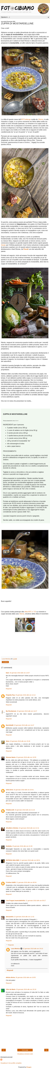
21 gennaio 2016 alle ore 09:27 (36, 900)
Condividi (5, 662)
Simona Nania (10, 757)
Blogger (28, 1067)
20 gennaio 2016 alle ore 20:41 (24, 790)
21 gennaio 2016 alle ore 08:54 (26, 882)
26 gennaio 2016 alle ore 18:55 (26, 977)
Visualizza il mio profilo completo (11, 1063)
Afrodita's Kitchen (12, 828)
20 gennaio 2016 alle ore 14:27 (27, 711)
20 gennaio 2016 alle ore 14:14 (25, 695)
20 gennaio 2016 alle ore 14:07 (20, 673)
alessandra (9, 916)
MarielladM (9, 725)
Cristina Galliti (11, 882)
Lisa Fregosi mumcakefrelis (15, 900)
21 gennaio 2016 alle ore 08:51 (30, 860)
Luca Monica (15, 948)
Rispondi (9, 689)
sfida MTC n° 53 (30, 612)
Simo (7, 741)
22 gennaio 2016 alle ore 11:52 (24, 916)
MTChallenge (26, 119)
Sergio (3, 245)
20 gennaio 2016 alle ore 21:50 (22, 846)
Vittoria (40, 119)
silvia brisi (9, 790)
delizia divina (10, 977)
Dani (7, 673)
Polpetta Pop (10, 695)
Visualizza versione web (25, 1054)
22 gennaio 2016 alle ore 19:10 (33, 948)
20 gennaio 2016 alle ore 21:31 (29, 828)
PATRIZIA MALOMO (12, 860)
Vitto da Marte (10, 989)
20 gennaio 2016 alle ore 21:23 (25, 810)
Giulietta (9, 846)
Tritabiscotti (10, 810)
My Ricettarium (11, 711)
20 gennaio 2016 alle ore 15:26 (20, 741)
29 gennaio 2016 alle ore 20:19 (26, 989)
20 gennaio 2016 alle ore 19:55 (26, 757)
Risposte (11, 945)
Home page (25, 1050)
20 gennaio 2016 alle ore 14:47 (24, 725)
